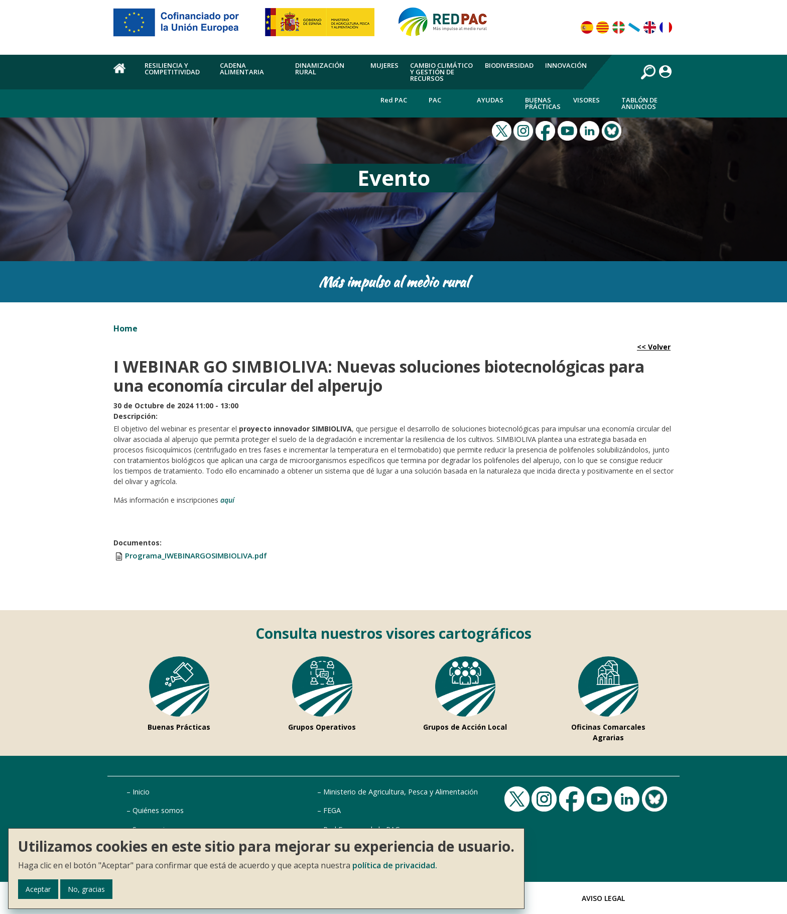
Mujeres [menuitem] (384, 65)
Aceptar (38, 889)
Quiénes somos (158, 810)
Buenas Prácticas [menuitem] (543, 103)
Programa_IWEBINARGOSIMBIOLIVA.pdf (196, 555)
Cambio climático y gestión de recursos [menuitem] (441, 72)
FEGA (332, 810)
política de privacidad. (394, 865)
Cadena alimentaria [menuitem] (242, 68)
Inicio (141, 791)
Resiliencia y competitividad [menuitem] (172, 68)
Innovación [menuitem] (566, 65)
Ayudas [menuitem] (490, 99)
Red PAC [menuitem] (393, 99)
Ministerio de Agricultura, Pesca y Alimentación (400, 791)
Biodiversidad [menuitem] (509, 65)
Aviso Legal (603, 898)
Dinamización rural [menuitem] (319, 68)
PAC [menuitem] (435, 99)
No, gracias (86, 889)
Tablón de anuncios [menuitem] (639, 103)
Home (125, 328)
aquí (227, 500)
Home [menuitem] (123, 74)
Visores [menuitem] (586, 99)
